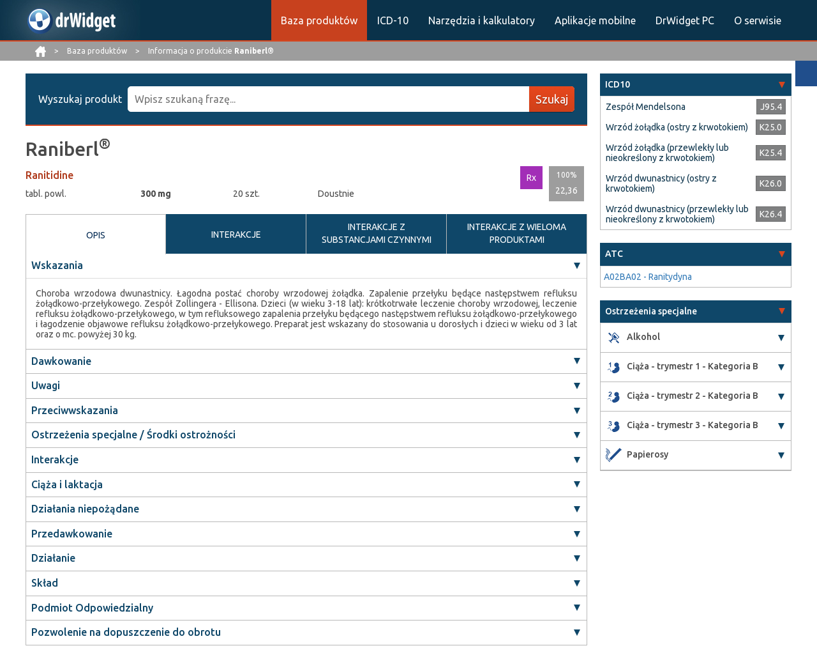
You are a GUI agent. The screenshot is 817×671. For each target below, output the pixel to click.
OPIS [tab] (95, 235)
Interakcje (55, 459)
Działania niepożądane (85, 508)
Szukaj (552, 99)
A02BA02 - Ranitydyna (648, 277)
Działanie (53, 558)
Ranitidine (49, 175)
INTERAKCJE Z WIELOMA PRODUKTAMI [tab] (516, 233)
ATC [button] (614, 254)
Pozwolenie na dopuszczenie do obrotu (126, 632)
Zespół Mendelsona (646, 107)
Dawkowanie (61, 361)
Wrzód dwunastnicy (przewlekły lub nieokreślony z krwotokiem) (677, 214)
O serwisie (757, 20)
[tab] (695, 84)
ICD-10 (392, 20)
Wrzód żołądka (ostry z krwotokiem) (677, 127)
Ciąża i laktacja (67, 484)
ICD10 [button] (617, 84)
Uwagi (45, 385)
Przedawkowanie (71, 533)
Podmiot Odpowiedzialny (92, 607)
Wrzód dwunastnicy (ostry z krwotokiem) (661, 183)
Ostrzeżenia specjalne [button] (651, 311)
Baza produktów (319, 20)
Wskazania (57, 265)
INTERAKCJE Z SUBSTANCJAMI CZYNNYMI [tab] (376, 233)
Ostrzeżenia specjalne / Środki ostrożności (133, 434)
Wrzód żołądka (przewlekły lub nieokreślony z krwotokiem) (667, 153)
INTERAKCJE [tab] (236, 234)
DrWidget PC (685, 20)
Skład (44, 583)
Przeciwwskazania (74, 410)
